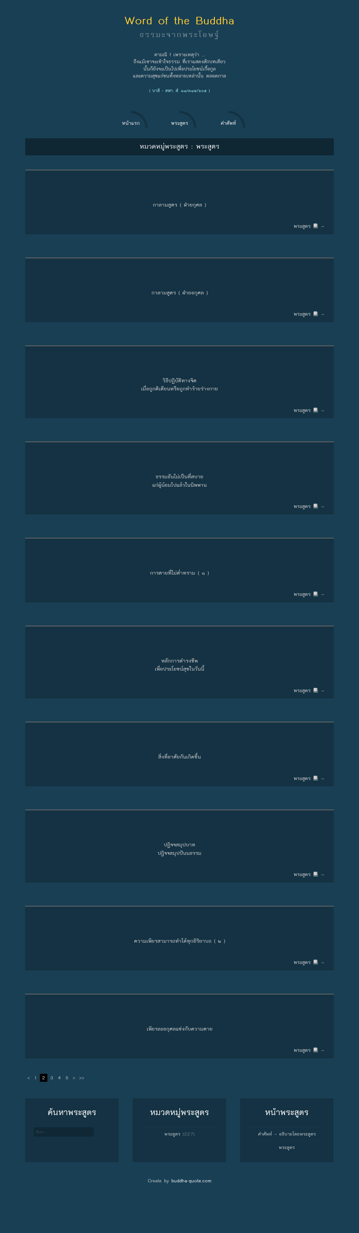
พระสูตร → (310, 228)
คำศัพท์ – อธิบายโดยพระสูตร (287, 1165)
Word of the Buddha (179, 20)
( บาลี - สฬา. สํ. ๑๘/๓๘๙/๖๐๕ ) (179, 90)
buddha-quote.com (191, 1212)
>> (82, 1109)
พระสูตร (172, 1165)
